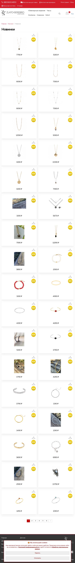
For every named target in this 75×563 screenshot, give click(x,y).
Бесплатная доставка (28, 2)
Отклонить (37, 558)
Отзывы (20, 6)
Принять (37, 553)
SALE (48, 15)
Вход (72, 2)
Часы (49, 10)
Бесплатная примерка (47, 2)
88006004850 (10, 2)
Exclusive (31, 15)
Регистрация (65, 2)
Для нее (22, 538)
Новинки (40, 15)
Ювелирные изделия (36, 10)
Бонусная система (8, 6)
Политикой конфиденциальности (28, 547)
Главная (4, 538)
